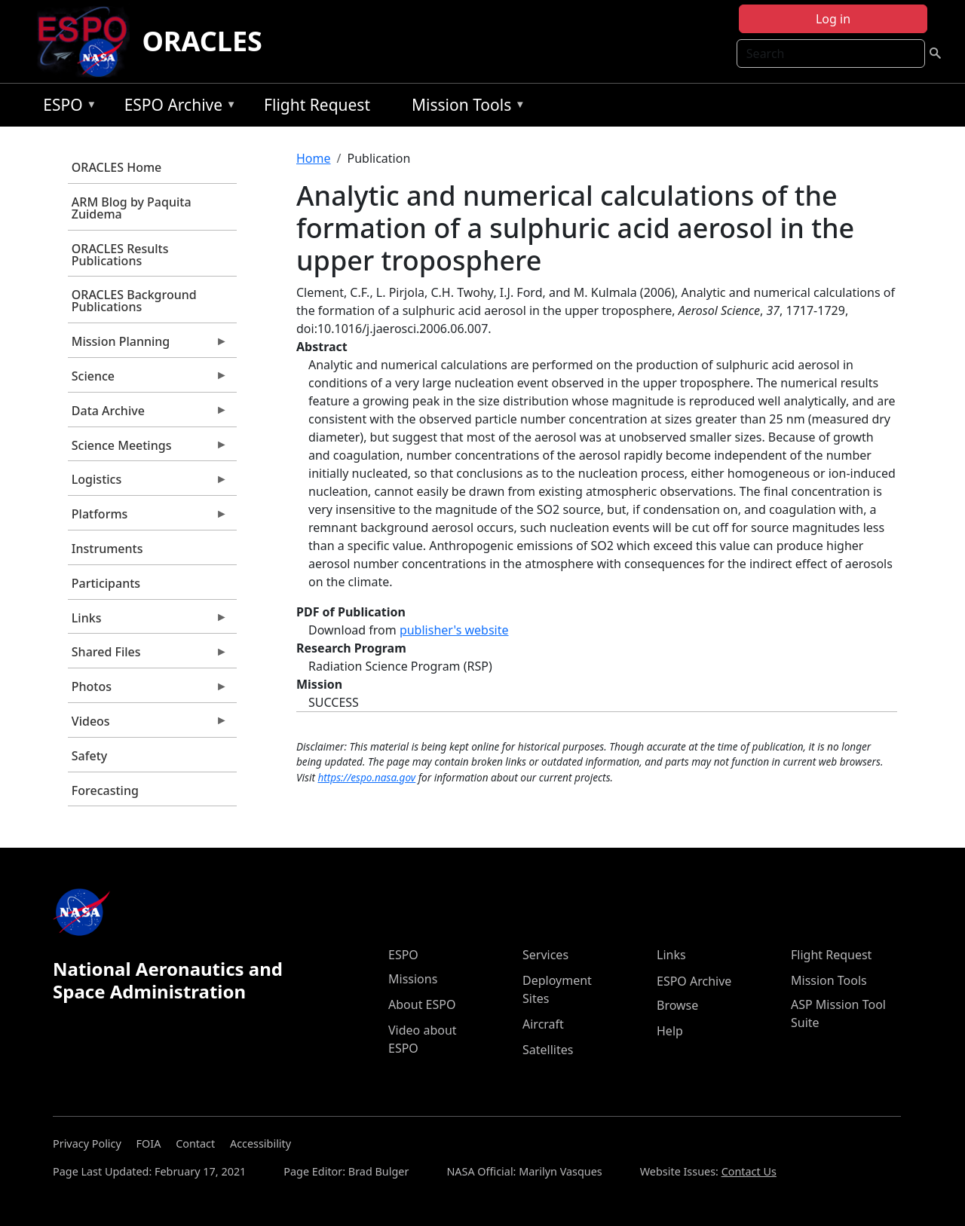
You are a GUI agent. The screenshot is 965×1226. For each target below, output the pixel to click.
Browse (677, 1005)
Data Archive (148, 414)
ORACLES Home (116, 167)
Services (545, 954)
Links (148, 622)
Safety (89, 756)
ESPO (65, 107)
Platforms (148, 518)
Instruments (107, 548)
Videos (148, 725)
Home (313, 158)
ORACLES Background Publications (134, 300)
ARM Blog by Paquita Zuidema (131, 208)
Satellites (547, 1049)
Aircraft (543, 1024)
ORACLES (202, 41)
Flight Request (317, 104)
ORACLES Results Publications (120, 254)
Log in (833, 19)
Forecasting (105, 790)
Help (670, 1031)
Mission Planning (148, 345)
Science (148, 380)
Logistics (148, 483)
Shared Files (148, 656)
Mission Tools (464, 107)
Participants (106, 583)
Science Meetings (148, 449)
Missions (412, 979)
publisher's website (454, 630)
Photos (148, 690)
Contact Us (749, 1171)
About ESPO (421, 1004)
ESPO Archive (177, 107)
